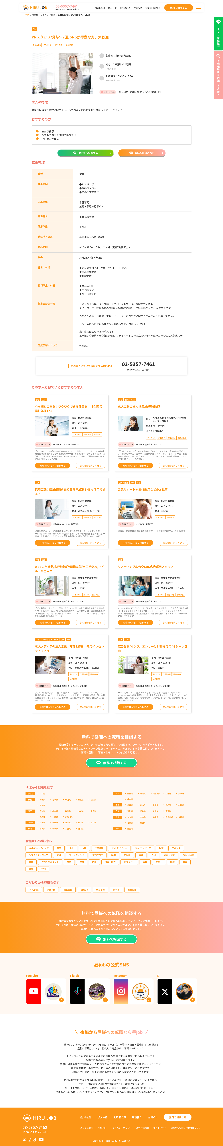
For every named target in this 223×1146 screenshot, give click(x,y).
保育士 (159, 862)
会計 (71, 848)
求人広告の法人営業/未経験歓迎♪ (140, 406)
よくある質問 (86, 1127)
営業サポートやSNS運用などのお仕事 (143, 489)
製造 (113, 855)
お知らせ (138, 7)
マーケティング (76, 855)
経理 (145, 862)
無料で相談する (177, 1117)
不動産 (127, 855)
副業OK (84, 889)
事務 (141, 855)
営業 (31, 862)
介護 (31, 868)
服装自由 (68, 889)
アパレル (176, 848)
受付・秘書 (188, 855)
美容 (185, 862)
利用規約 (101, 1127)
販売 (59, 848)
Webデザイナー (119, 848)
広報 (94, 862)
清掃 (59, 855)
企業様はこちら (152, 7)
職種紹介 (137, 1117)
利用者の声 (125, 7)
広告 (69, 862)
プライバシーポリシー (121, 1127)
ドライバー (129, 862)
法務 (82, 862)
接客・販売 (110, 862)
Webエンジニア (143, 848)
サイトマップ (159, 1127)
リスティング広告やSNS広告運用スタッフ (145, 566)
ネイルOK (33, 889)
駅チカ (116, 889)
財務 (161, 848)
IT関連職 (99, 848)
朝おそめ (100, 889)
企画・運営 (169, 855)
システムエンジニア (38, 855)
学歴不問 (51, 889)
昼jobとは (100, 7)
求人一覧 (112, 7)
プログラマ (97, 855)
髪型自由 (132, 889)
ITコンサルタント (50, 862)
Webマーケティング (39, 848)
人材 (153, 855)
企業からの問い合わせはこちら (186, 1127)
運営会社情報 (142, 1127)
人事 (84, 848)
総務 (172, 862)
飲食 (43, 868)
